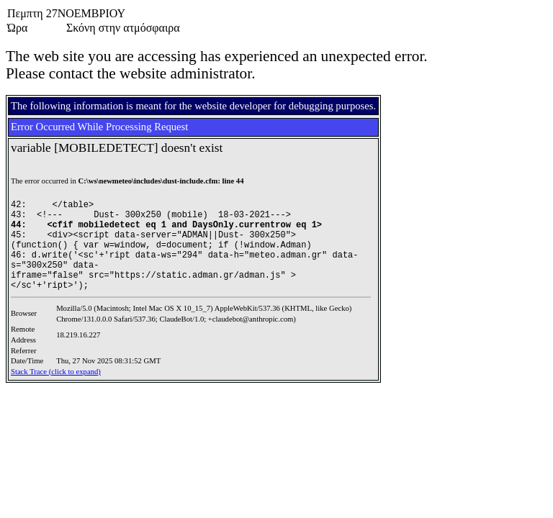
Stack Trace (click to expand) (56, 372)
